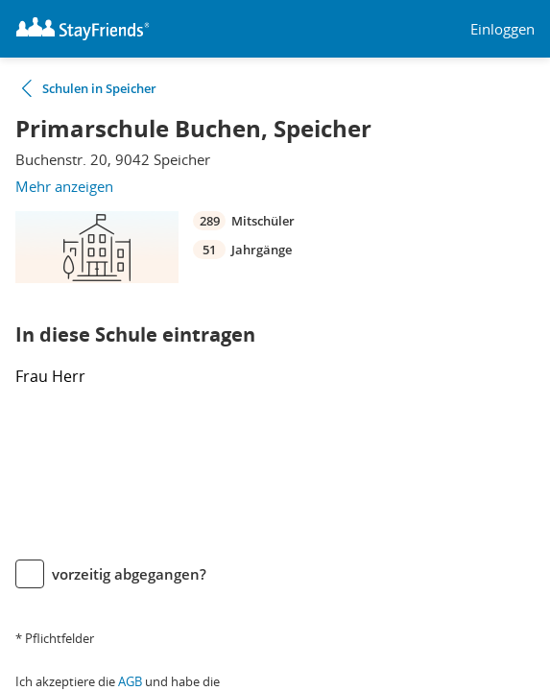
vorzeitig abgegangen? (129, 574)
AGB (130, 681)
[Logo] (82, 28)
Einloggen (502, 29)
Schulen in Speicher (99, 88)
